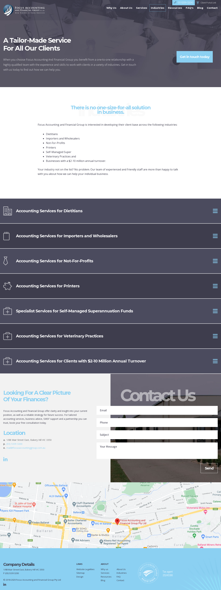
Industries (156, 10)
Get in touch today (194, 58)
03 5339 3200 (183, 2)
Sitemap (80, 573)
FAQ (119, 577)
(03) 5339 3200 (14, 444)
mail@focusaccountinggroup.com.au (25, 448)
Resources (174, 10)
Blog (199, 10)
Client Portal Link (206, 2)
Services (140, 10)
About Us (125, 10)
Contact (211, 10)
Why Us (110, 10)
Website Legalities (85, 570)
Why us (104, 570)
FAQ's (188, 10)
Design (79, 577)
